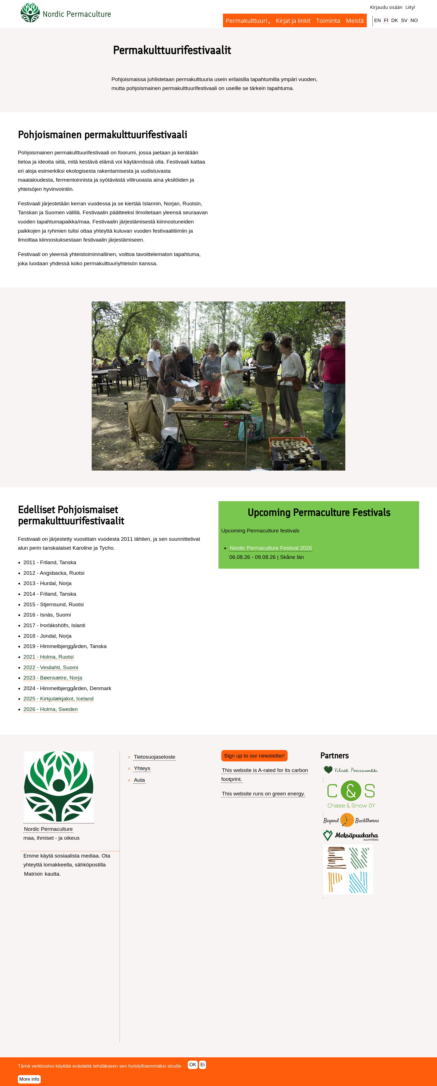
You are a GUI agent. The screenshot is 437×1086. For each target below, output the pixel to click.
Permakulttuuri (246, 20)
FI (386, 20)
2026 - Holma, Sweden (50, 709)
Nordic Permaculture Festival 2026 (271, 548)
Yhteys (142, 768)
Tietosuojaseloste (154, 757)
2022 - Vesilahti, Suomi (50, 667)
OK (192, 1064)
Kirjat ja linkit (293, 20)
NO (414, 20)
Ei (202, 1064)
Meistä (355, 20)
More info (29, 1079)
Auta (139, 780)
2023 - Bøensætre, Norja (52, 678)
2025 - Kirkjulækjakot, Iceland (58, 699)
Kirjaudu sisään (386, 7)
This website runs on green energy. (263, 794)
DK (394, 20)
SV (404, 20)
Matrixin (33, 874)
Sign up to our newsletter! (254, 756)
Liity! (410, 7)
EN (377, 20)
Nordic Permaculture (77, 14)
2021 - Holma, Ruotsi (48, 657)
